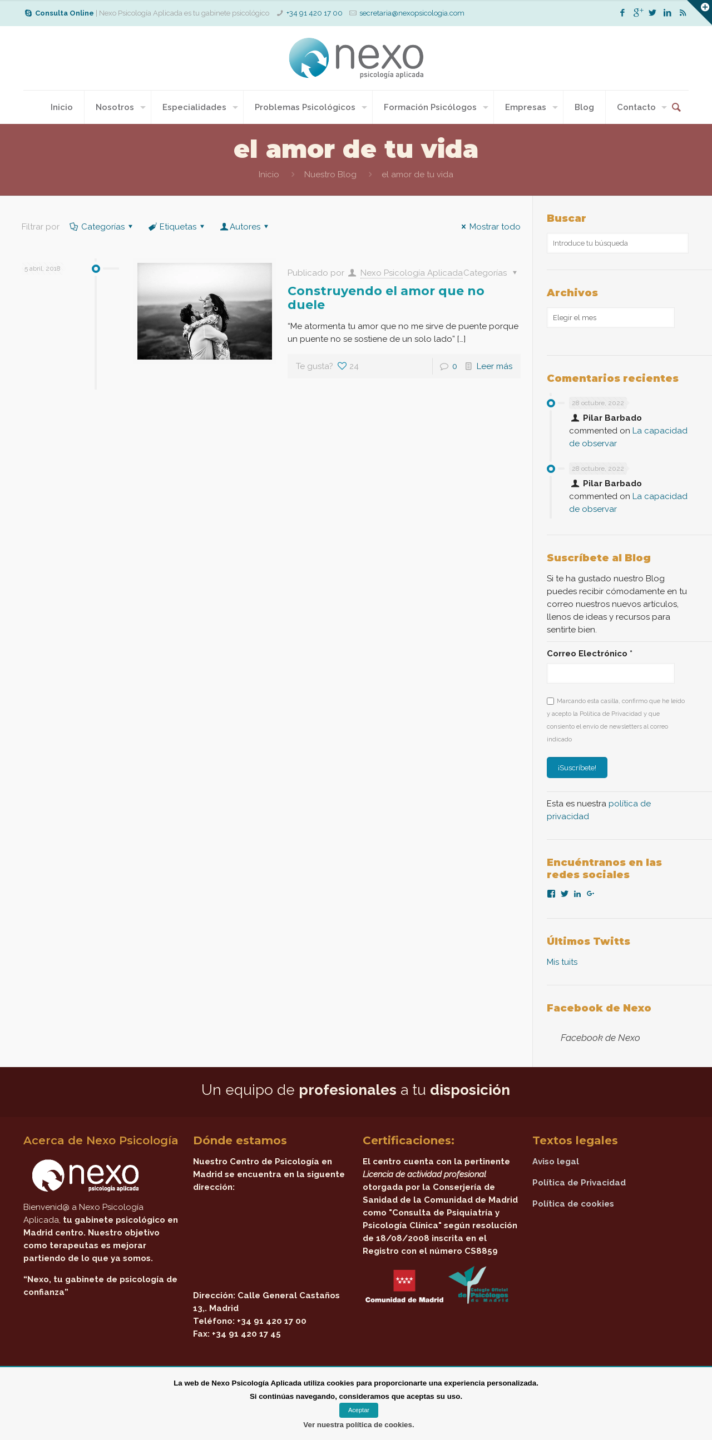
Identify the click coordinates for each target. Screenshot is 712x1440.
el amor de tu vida (417, 175)
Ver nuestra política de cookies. (358, 1425)
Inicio (269, 175)
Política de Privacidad (579, 1183)
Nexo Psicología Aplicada (411, 273)
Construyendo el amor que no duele (386, 297)
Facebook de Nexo (599, 1008)
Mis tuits (562, 962)
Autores (245, 227)
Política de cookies (573, 1204)
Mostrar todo (489, 227)
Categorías (102, 227)
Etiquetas (177, 227)
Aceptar (358, 1410)
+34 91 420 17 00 (314, 13)
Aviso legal (555, 1162)
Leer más (494, 366)
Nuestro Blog (330, 175)
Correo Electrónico (589, 654)
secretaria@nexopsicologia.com (411, 13)
